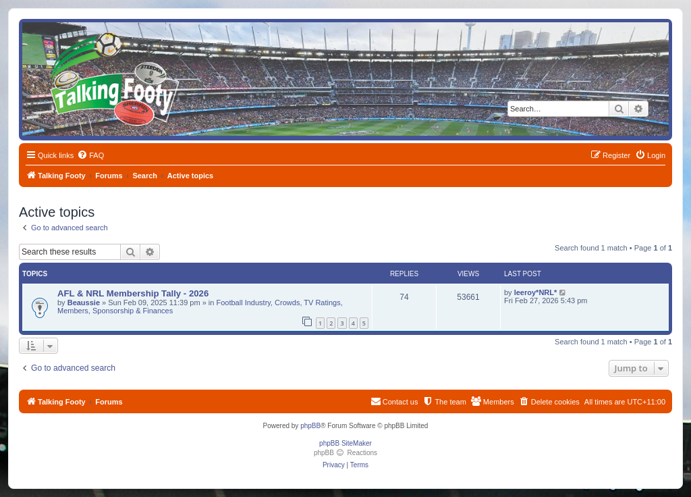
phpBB (310, 425)
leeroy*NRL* (535, 292)
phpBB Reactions (345, 452)
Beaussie (83, 302)
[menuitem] (90, 155)
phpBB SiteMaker (345, 443)
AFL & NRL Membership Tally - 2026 (133, 293)
